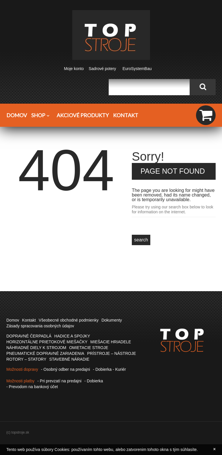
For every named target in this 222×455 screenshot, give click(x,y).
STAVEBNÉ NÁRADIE (69, 359)
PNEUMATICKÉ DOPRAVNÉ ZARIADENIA (45, 353)
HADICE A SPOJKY (72, 336)
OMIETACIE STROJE (88, 347)
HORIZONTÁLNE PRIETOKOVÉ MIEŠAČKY (47, 342)
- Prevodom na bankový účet (32, 386)
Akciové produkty (83, 115)
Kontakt (125, 115)
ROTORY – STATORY (26, 359)
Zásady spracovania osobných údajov (40, 326)
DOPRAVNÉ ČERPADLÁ (28, 336)
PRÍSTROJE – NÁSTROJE (111, 353)
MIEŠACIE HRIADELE (110, 342)
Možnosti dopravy (22, 369)
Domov (16, 115)
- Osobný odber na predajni (65, 369)
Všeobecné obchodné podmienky (69, 320)
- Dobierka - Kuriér (109, 369)
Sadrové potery (102, 68)
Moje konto (74, 68)
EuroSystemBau (137, 68)
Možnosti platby (20, 381)
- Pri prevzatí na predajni (59, 381)
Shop (41, 115)
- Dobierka (93, 381)
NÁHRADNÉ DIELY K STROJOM (36, 347)
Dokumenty (111, 320)
